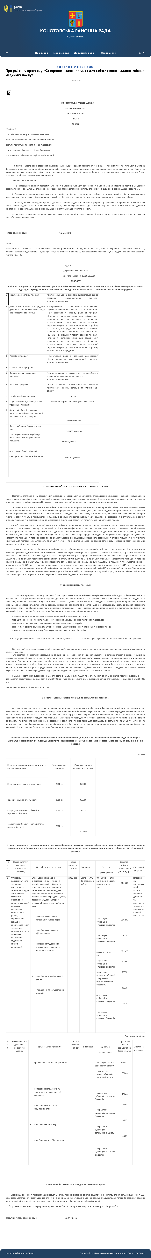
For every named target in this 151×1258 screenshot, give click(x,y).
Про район (41, 53)
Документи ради (84, 53)
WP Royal (29, 1253)
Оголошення (108, 53)
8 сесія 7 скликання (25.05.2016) (75, 67)
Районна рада (61, 53)
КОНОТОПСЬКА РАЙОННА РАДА (75, 31)
